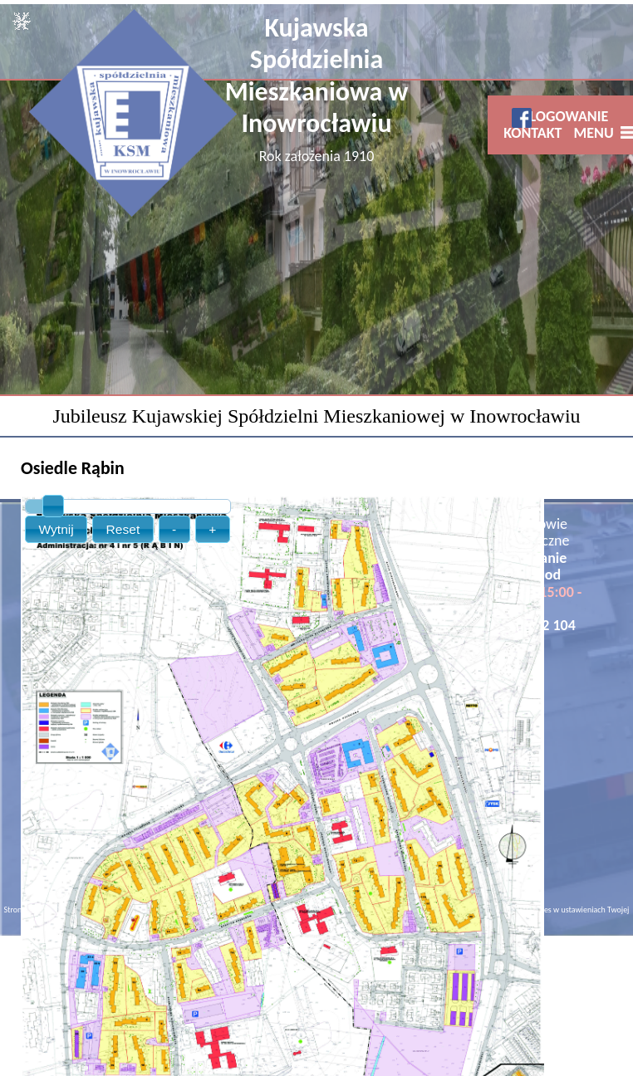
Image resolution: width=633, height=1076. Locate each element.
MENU (597, 133)
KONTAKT (532, 133)
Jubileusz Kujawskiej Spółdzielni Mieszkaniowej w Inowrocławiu (316, 416)
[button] (56, 529)
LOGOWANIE (569, 116)
